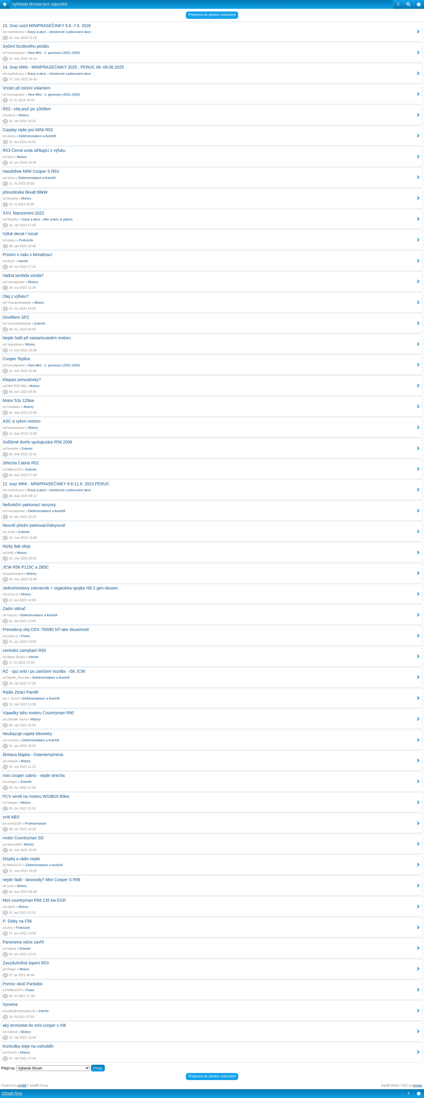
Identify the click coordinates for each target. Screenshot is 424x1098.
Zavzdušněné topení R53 (26, 963)
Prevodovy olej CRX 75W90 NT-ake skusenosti (46, 629)
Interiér (23, 261)
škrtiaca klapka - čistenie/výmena (33, 754)
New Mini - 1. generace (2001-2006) (54, 52)
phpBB (22, 1085)
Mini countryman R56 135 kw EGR (34, 900)
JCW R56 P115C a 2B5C (26, 567)
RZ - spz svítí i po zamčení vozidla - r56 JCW (44, 671)
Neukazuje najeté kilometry (27, 733)
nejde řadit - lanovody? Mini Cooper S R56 (41, 879)
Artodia (417, 1085)
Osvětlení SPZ (16, 317)
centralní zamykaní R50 (24, 650)
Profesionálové (35, 823)
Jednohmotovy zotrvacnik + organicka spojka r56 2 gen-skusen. (61, 588)
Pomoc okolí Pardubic (23, 983)
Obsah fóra (12, 1093)
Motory (24, 115)
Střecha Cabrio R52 (21, 463)
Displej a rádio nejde (21, 858)
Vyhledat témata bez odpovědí (40, 4)
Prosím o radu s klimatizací (27, 254)
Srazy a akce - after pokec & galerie (47, 219)
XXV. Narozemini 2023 (23, 213)
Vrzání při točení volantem (26, 88)
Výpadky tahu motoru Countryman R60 (38, 712)
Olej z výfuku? (16, 296)
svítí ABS (11, 817)
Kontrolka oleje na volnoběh (28, 1046)
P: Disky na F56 (17, 921)
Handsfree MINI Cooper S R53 (31, 171)
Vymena (10, 1004)
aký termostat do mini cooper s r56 (34, 1025)
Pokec (25, 636)
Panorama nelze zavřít (23, 942)
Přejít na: (8, 1068)
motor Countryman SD (23, 837)
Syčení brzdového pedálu (26, 46)
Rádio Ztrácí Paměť (21, 692)
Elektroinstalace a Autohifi (37, 136)
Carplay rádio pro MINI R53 (28, 129)
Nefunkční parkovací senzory (29, 504)
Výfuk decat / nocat (20, 233)
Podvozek (26, 240)
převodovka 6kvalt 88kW (25, 192)
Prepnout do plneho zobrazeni (212, 15)
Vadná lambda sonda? (23, 275)
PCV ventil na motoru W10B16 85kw (36, 796)
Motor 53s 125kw (18, 400)
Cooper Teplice (16, 358)
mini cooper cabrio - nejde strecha (34, 775)
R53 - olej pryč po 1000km (27, 109)
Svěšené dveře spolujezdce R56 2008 (37, 442)
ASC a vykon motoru (21, 421)
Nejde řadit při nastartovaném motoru (37, 337)
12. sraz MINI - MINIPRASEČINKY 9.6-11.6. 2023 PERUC (56, 483)
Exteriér (39, 323)
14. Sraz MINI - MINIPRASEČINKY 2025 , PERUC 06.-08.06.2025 (63, 67)
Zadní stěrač (14, 608)
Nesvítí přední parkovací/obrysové (34, 525)
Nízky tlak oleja (16, 546)
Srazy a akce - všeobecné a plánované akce (59, 32)
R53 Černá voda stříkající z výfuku (34, 150)
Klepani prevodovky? (22, 379)
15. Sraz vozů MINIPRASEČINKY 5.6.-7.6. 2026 (47, 25)
